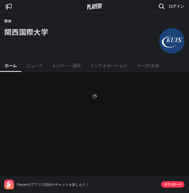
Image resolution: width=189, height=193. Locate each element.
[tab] (10, 66)
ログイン (176, 6)
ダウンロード (172, 184)
